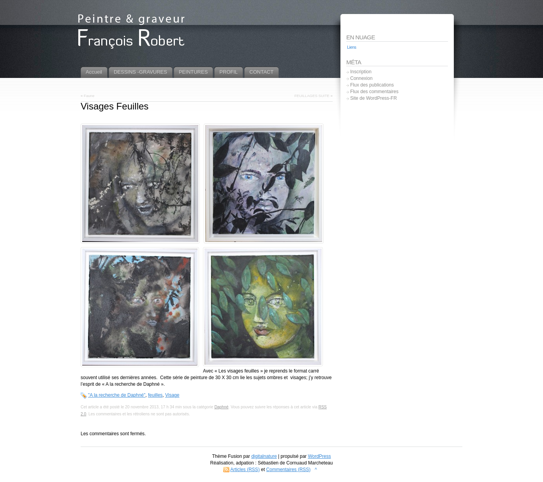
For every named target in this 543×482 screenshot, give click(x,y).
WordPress (319, 456)
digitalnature (264, 456)
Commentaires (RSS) (288, 469)
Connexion (361, 78)
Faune (89, 96)
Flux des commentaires (374, 91)
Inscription (361, 71)
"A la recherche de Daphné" (116, 395)
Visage (172, 395)
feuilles (155, 395)
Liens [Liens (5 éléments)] (351, 47)
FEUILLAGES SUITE (312, 96)
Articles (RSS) (244, 469)
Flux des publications (372, 85)
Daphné (221, 407)
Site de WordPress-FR (373, 98)
